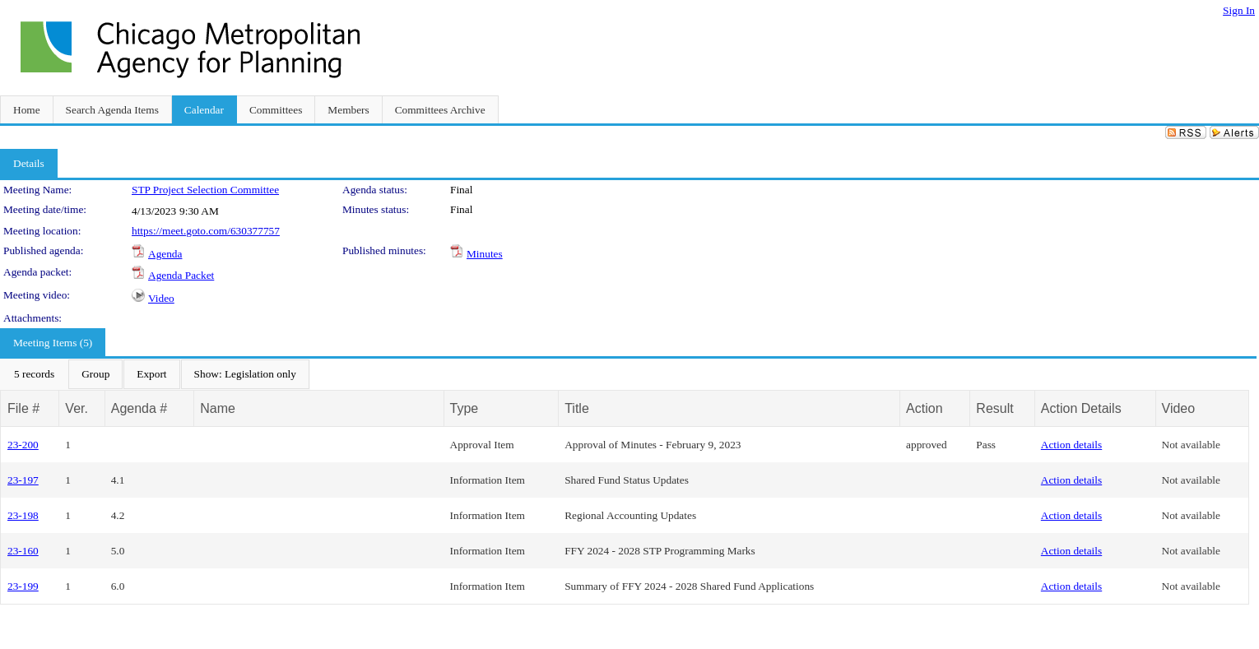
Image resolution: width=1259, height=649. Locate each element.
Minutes (485, 254)
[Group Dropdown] (95, 374)
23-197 (23, 480)
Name (217, 408)
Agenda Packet (181, 275)
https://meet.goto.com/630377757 (206, 231)
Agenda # (139, 408)
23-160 (23, 551)
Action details (1071, 444)
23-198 (23, 515)
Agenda (165, 254)
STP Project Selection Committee (205, 189)
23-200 (23, 444)
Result (994, 408)
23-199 (23, 586)
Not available (1191, 444)
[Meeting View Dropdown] (245, 374)
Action (924, 408)
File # (23, 408)
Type (464, 408)
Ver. (76, 408)
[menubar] (155, 374)
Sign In (1239, 10)
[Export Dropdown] (151, 374)
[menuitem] (34, 374)
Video (161, 298)
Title (576, 408)
